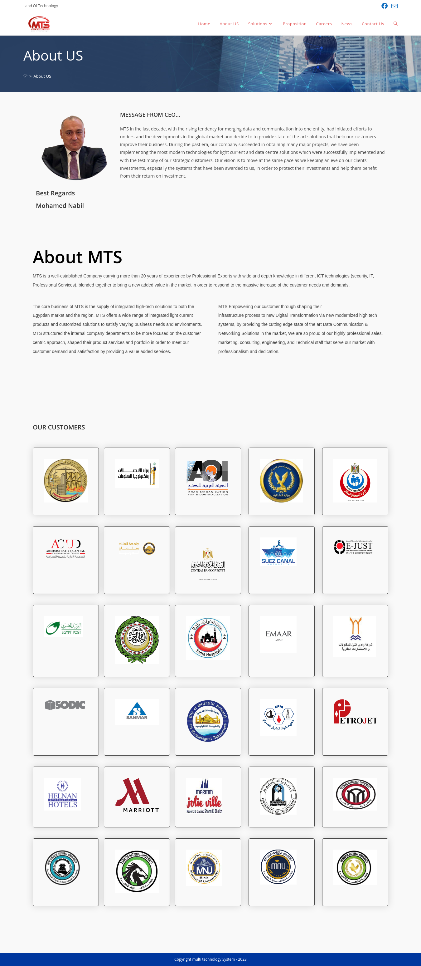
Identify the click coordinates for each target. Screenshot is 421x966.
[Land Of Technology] (25, 76)
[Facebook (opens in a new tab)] (385, 6)
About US (42, 76)
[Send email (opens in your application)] (394, 6)
